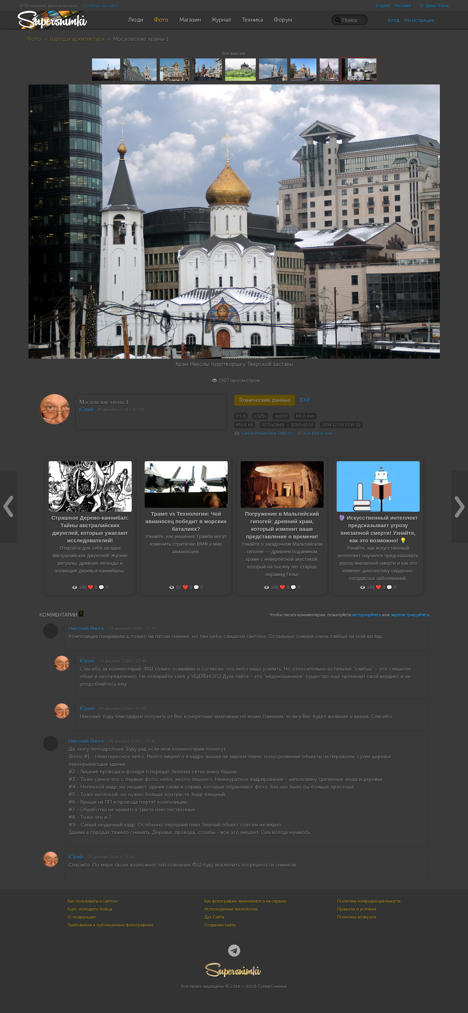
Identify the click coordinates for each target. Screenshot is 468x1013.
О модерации (81, 917)
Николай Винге (86, 628)
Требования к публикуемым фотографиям (110, 924)
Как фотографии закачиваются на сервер (245, 901)
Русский (403, 5)
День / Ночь (432, 5)
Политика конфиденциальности (369, 901)
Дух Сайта (214, 917)
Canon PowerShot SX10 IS (266, 433)
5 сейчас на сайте (101, 5)
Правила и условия (356, 909)
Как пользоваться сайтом (92, 901)
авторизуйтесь (366, 614)
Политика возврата (356, 917)
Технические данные (264, 400)
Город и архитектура (77, 38)
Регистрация (419, 20)
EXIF (305, 400)
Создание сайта (220, 924)
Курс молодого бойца (89, 909)
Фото (34, 38)
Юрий (86, 409)
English (383, 5)
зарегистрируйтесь (410, 614)
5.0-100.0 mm (317, 433)
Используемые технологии (231, 909)
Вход (393, 20)
